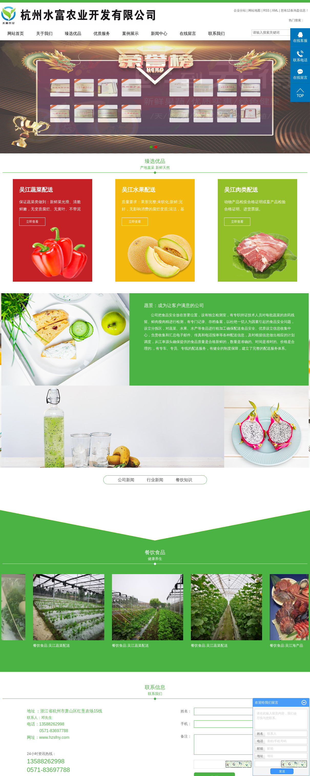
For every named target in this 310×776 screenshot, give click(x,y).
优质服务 (102, 33)
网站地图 (254, 10)
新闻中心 (159, 33)
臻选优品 (73, 33)
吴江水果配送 (139, 189)
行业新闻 (155, 480)
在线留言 (188, 33)
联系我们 (216, 33)
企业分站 (240, 10)
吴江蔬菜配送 (36, 189)
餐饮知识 (184, 480)
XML (275, 10)
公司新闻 (126, 480)
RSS (266, 10)
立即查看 (32, 221)
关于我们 (44, 33)
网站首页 (15, 33)
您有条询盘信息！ (295, 10)
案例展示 (130, 33)
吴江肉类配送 (241, 189)
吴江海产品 (295, 645)
